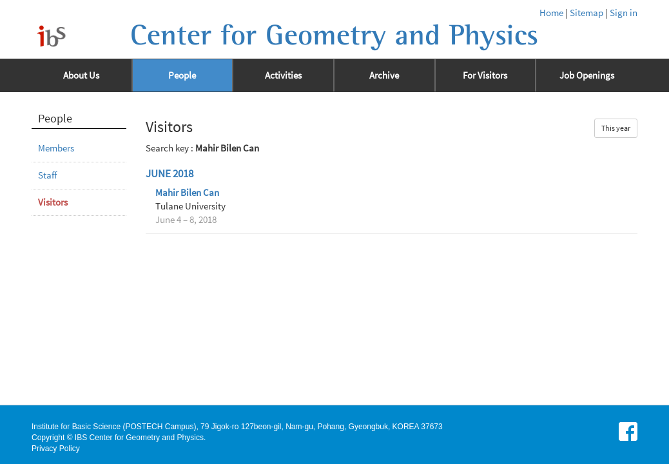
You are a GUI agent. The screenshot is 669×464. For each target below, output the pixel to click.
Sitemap (586, 13)
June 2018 (169, 173)
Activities (283, 75)
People (182, 75)
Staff (47, 175)
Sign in (623, 13)
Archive (384, 75)
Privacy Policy (56, 448)
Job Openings (586, 75)
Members (56, 148)
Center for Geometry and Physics (334, 35)
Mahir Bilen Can (187, 192)
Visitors (53, 202)
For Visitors (485, 75)
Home (551, 13)
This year (615, 128)
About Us (81, 75)
